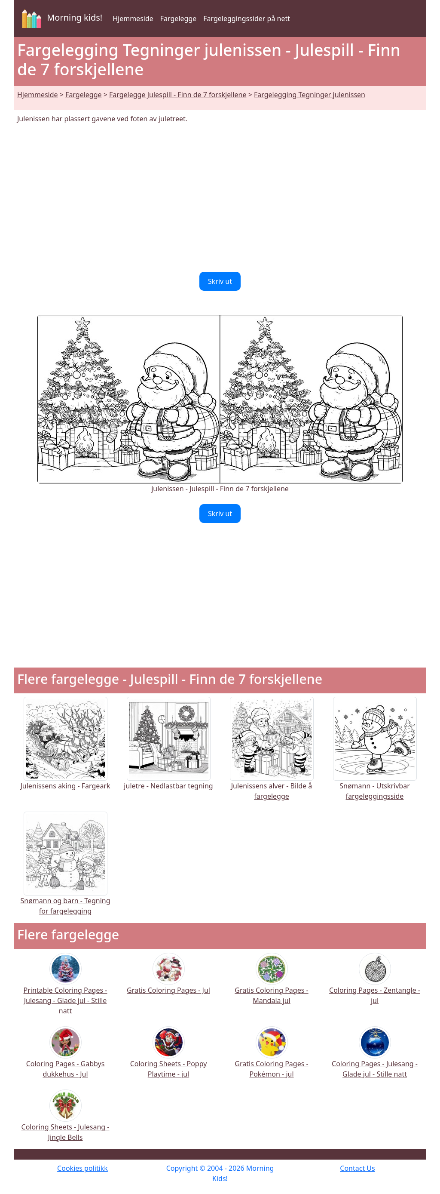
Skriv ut (220, 281)
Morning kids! (60, 18)
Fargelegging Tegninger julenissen (309, 94)
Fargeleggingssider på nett (246, 18)
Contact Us (357, 1168)
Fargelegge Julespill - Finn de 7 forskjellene (177, 94)
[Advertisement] (220, 198)
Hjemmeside (133, 18)
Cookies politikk (82, 1168)
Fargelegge (178, 18)
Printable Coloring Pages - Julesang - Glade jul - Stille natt (65, 989)
